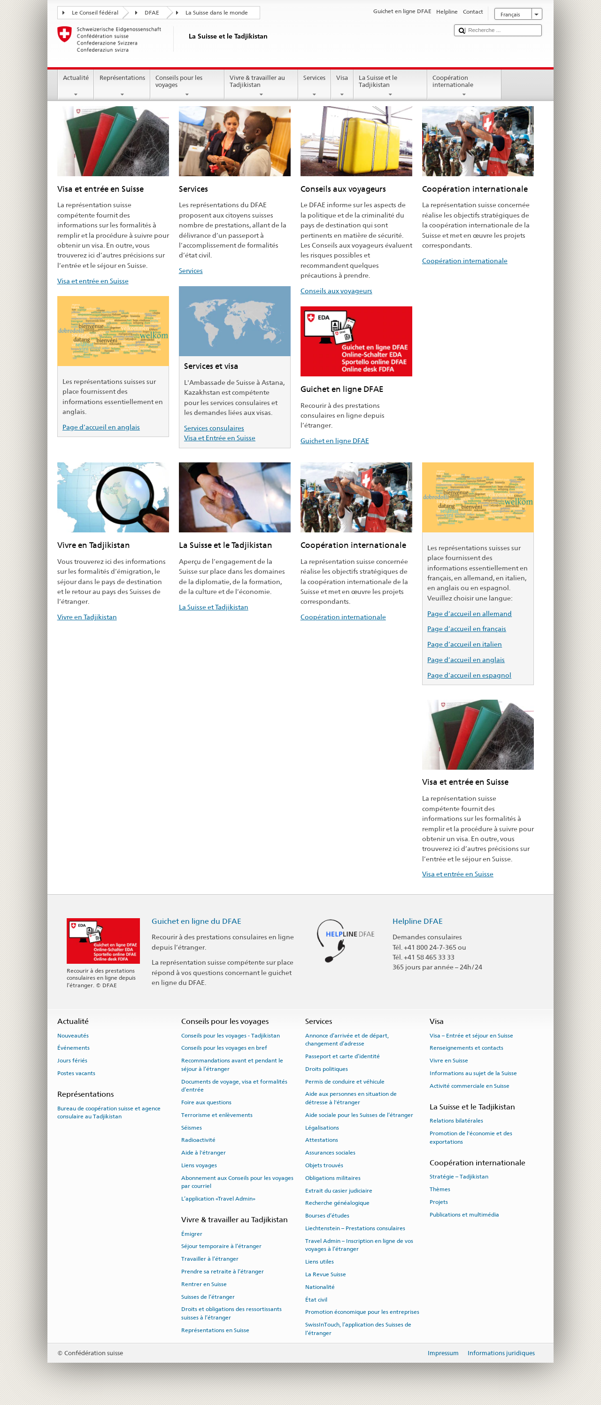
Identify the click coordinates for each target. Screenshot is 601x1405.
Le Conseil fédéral (95, 12)
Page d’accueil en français (466, 628)
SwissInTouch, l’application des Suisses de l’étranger (358, 1328)
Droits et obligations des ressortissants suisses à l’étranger (231, 1313)
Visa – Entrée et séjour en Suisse (471, 1035)
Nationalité (320, 1287)
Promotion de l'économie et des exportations (471, 1137)
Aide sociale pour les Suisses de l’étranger (359, 1115)
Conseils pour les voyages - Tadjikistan (230, 1035)
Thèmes (440, 1189)
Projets (439, 1202)
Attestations (321, 1140)
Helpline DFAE (418, 921)
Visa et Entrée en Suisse (219, 438)
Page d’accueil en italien (464, 644)
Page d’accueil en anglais (101, 427)
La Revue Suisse (325, 1274)
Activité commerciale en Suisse (469, 1086)
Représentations (122, 86)
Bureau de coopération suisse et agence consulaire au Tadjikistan (109, 1112)
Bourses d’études (327, 1215)
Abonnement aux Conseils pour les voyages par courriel (237, 1182)
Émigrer (191, 1233)
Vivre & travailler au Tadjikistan (261, 86)
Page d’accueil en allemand (469, 613)
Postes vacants (76, 1073)
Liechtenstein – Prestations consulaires (355, 1228)
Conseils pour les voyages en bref (224, 1048)
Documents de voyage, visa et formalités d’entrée (234, 1085)
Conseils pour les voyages (187, 86)
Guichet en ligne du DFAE (196, 921)
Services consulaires (214, 428)
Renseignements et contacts (466, 1048)
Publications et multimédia (464, 1214)
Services (315, 86)
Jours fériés (72, 1060)
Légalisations (322, 1127)
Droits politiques (326, 1069)
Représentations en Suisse (215, 1330)
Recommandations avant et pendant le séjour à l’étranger (232, 1064)
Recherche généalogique (337, 1203)
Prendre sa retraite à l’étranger (222, 1271)
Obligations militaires (333, 1178)
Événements (73, 1048)
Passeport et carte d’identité (342, 1056)
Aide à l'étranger (203, 1152)
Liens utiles (319, 1261)
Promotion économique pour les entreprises (362, 1312)
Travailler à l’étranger (210, 1259)
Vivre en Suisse (449, 1060)
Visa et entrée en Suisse (93, 281)
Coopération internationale (464, 86)
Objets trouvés (324, 1165)
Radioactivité (198, 1140)
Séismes (191, 1127)
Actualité (76, 86)
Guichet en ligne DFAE (334, 441)
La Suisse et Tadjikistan (213, 607)
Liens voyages (199, 1165)
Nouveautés (73, 1035)
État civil (316, 1299)
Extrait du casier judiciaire (338, 1190)
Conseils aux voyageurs (336, 291)
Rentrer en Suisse (204, 1284)
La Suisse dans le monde (216, 12)
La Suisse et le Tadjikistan (390, 86)
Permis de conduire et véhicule (345, 1081)
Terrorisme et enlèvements (217, 1115)
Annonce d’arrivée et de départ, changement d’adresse (347, 1039)
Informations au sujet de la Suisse (473, 1073)
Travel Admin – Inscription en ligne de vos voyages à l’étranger (359, 1245)
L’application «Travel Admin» (218, 1198)
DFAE (152, 12)
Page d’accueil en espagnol (469, 675)
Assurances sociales (330, 1152)
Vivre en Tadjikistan (87, 617)
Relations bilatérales (456, 1120)
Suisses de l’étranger (208, 1296)
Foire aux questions (206, 1102)
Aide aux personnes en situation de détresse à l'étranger (351, 1098)
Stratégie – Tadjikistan (459, 1176)
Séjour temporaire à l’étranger (221, 1246)
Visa (342, 86)
